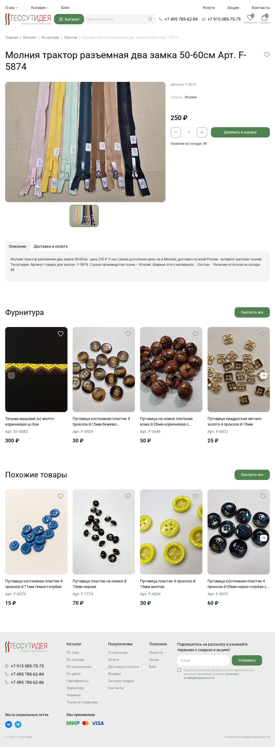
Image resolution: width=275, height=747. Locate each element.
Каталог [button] (69, 19)
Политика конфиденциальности (247, 737)
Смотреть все (252, 312)
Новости (156, 653)
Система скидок (121, 681)
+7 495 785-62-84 (181, 19)
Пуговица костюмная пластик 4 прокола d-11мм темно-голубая (34, 584)
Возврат (114, 674)
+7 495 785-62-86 (27, 682)
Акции (233, 7)
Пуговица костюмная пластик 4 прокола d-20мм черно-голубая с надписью (237, 584)
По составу (75, 660)
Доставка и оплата (123, 667)
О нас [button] (11, 7)
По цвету (74, 674)
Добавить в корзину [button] (240, 132)
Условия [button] (40, 7)
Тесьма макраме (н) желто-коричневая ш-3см (30, 421)
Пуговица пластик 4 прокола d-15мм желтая (168, 584)
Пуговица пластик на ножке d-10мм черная (100, 584)
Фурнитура (75, 688)
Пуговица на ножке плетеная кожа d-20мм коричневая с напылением (166, 421)
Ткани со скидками (82, 702)
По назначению (79, 667)
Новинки (74, 695)
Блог (65, 7)
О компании (117, 653)
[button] (150, 19)
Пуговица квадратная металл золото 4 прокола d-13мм (234, 421)
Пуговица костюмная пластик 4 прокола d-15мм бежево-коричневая (101, 421)
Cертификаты (78, 681)
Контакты (261, 7)
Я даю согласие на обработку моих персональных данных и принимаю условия (219, 674)
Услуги (209, 7)
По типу (73, 653)
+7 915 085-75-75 (224, 19)
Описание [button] (17, 246)
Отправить (247, 660)
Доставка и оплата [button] (51, 246)
